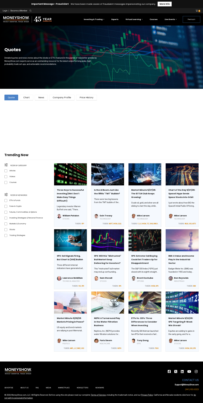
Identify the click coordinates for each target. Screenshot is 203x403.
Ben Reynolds (181, 278)
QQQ (119, 224)
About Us (24, 388)
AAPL (71, 348)
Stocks (12, 229)
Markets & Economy (17, 223)
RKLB (186, 224)
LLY (140, 224)
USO (190, 224)
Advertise (8, 388)
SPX (82, 286)
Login (5, 11)
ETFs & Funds (14, 200)
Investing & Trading (93, 19)
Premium (191, 19)
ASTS (194, 224)
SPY (82, 224)
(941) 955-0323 (192, 389)
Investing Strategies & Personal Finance (26, 218)
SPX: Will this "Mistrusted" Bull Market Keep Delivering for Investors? (107, 260)
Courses (153, 19)
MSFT (111, 224)
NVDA (115, 224)
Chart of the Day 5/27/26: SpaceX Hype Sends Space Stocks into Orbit (181, 194)
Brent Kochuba (145, 278)
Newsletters (82, 388)
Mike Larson (143, 215)
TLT (148, 224)
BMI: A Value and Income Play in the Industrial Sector (181, 260)
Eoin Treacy (106, 215)
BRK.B (155, 224)
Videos (12, 176)
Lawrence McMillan (73, 278)
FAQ (37, 388)
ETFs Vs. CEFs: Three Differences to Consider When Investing (144, 322)
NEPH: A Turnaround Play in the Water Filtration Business (107, 322)
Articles (12, 170)
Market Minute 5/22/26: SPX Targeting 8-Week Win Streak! (180, 322)
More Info (165, 3)
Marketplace (64, 388)
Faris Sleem (106, 340)
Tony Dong (142, 340)
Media (48, 388)
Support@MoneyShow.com (187, 385)
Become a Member (19, 11)
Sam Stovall (106, 278)
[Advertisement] (87, 123)
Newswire (99, 388)
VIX (79, 286)
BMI (194, 286)
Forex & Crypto (15, 206)
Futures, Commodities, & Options (23, 212)
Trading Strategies (17, 235)
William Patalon (71, 215)
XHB (151, 224)
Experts (114, 19)
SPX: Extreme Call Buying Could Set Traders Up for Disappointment (144, 260)
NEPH (119, 348)
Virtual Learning (133, 19)
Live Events (170, 19)
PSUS (156, 348)
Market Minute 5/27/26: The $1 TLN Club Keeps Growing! (143, 194)
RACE (78, 348)
